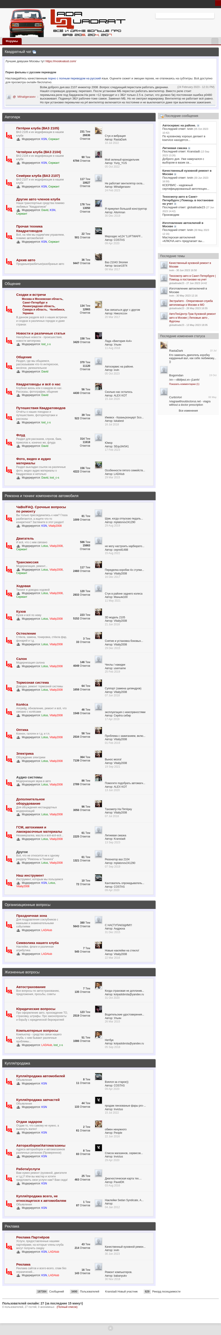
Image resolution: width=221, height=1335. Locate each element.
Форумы (12, 41)
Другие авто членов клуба (38, 199)
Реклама (12, 1226)
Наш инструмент (30, 875)
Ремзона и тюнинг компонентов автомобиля (41, 496)
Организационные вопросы (27, 905)
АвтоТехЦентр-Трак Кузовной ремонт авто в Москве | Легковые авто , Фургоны (192, 317)
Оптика (22, 730)
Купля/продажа (17, 1063)
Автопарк (12, 117)
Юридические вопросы (35, 1009)
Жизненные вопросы (22, 972)
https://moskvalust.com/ (61, 61)
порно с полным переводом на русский (74, 78)
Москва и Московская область (42, 299)
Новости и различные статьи (40, 333)
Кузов (21, 611)
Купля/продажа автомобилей (40, 1076)
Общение (13, 284)
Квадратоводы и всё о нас (38, 384)
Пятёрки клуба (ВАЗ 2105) (37, 128)
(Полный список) (67, 1307)
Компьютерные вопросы (37, 1030)
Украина (28, 313)
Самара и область (35, 309)
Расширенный (217, 15)
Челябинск (57, 309)
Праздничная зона (31, 916)
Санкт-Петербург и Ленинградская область (39, 304)
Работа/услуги (28, 1169)
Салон (21, 659)
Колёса (22, 704)
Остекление (26, 633)
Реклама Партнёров (32, 1237)
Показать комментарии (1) (184, 384)
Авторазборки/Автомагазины (40, 1145)
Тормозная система (32, 682)
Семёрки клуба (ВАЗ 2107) (38, 176)
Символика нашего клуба (37, 943)
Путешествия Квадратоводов (40, 408)
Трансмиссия (27, 562)
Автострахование (31, 987)
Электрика (25, 753)
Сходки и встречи (31, 294)
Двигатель (25, 538)
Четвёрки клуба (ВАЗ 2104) (38, 152)
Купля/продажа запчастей (38, 1100)
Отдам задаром (29, 1122)
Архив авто (25, 260)
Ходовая (23, 586)
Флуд (20, 435)
